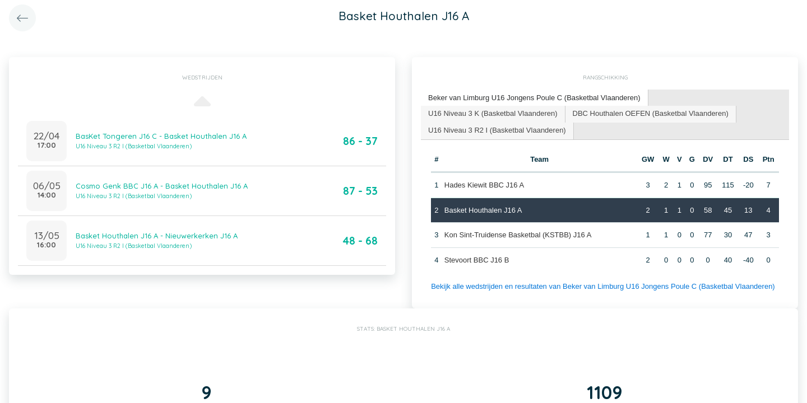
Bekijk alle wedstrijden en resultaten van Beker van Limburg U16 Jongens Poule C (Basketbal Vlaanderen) (603, 286)
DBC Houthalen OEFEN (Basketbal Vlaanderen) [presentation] (651, 113)
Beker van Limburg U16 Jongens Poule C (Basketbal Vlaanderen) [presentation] (534, 97)
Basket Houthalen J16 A (483, 210)
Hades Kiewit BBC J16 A (484, 185)
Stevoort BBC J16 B (476, 260)
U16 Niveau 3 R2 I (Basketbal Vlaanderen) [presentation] (497, 130)
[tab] (534, 98)
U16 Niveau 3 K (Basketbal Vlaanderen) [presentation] (493, 113)
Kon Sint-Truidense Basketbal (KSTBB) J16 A (518, 235)
